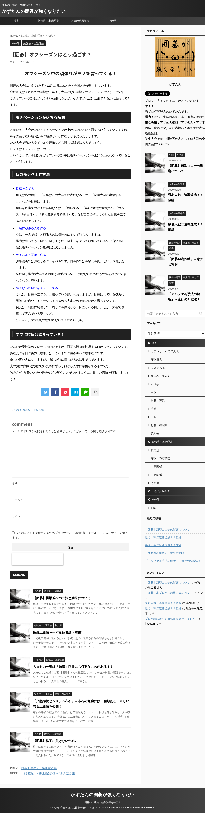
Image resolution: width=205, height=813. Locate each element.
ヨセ (153, 417)
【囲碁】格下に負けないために (55, 741)
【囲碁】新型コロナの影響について (167, 529)
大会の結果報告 (80, 20)
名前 (15, 483)
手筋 (153, 408)
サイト (16, 516)
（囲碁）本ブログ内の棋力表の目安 (167, 592)
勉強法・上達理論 (48, 20)
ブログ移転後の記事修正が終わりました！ (171, 618)
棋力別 (155, 450)
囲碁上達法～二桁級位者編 (39, 768)
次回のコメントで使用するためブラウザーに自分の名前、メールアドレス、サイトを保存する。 (70, 535)
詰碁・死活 (158, 400)
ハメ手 (155, 384)
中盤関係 (156, 466)
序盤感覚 (156, 359)
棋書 (16, 20)
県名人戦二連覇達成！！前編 (163, 545)
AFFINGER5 (147, 807)
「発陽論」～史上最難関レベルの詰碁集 (48, 773)
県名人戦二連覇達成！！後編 (163, 537)
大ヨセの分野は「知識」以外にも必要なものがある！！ (73, 666)
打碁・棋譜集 (159, 425)
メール (17, 499)
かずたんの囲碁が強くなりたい (34, 11)
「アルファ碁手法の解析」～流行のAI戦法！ (173, 560)
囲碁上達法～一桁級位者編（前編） (58, 632)
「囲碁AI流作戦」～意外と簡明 (164, 553)
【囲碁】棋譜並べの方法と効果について (62, 598)
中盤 (153, 392)
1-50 (153, 507)
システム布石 (159, 367)
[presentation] (37, 559)
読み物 (155, 433)
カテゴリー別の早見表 (165, 351)
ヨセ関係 (156, 474)
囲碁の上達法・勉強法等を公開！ (102, 802)
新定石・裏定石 (160, 376)
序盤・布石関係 (160, 458)
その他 (112, 20)
